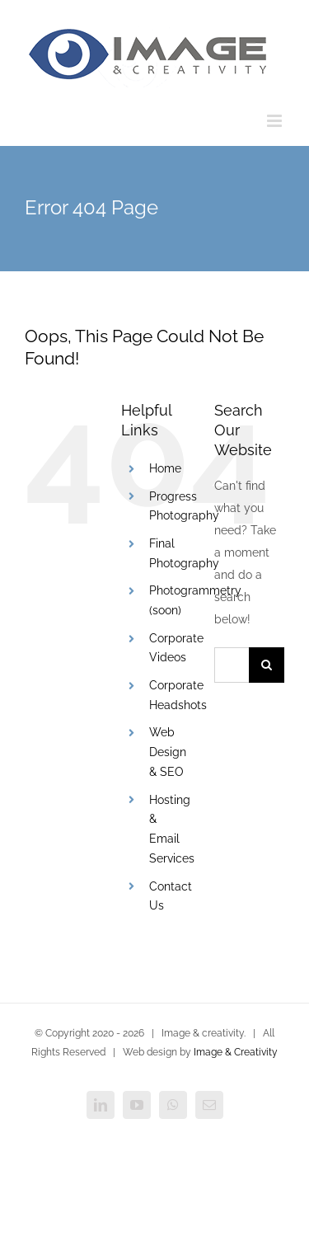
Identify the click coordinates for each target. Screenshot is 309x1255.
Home (165, 468)
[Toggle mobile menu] (275, 120)
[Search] (266, 665)
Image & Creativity (236, 1052)
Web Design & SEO (167, 752)
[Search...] (231, 665)
